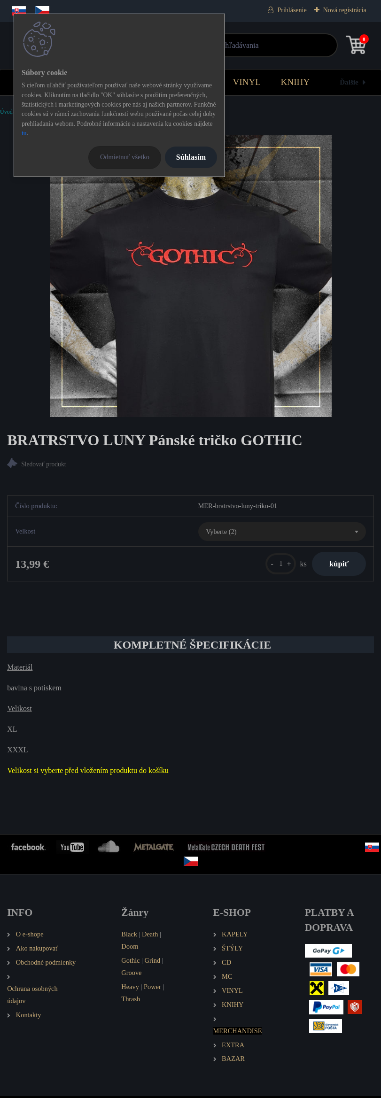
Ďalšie (349, 82)
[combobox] (282, 532)
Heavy (130, 988)
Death (150, 936)
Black (129, 936)
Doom (129, 948)
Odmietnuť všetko (124, 157)
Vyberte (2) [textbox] (221, 532)
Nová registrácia (344, 10)
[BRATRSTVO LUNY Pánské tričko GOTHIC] (191, 276)
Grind (153, 962)
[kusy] (277, 564)
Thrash (130, 1001)
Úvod (6, 111)
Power (152, 988)
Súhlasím (191, 157)
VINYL (247, 82)
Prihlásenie (291, 10)
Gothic (130, 962)
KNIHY (295, 82)
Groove (131, 974)
